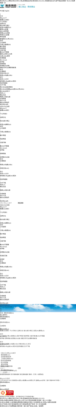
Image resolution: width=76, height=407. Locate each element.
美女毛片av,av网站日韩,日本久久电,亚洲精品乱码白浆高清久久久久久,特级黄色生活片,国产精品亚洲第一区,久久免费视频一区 (37, 2)
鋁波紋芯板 (3, 255)
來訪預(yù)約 (4, 104)
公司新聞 (3, 42)
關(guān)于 (3, 18)
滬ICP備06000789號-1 (53, 380)
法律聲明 (3, 318)
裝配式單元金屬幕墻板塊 (8, 67)
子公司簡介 (3, 21)
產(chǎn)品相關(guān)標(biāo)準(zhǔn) (12, 89)
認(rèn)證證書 (4, 31)
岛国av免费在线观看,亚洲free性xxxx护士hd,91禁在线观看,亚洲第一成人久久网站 (25, 400)
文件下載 (3, 85)
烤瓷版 (3, 375)
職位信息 (3, 95)
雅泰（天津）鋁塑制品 (36, 371)
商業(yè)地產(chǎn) (6, 75)
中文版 (2, 11)
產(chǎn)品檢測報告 (6, 87)
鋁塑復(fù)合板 (4, 65)
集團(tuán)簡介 (4, 20)
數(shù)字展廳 (4, 52)
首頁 (1, 16)
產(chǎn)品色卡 (5, 91)
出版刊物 (3, 50)
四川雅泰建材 (15, 371)
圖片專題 (3, 46)
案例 (1, 69)
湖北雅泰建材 (24, 371)
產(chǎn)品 (3, 60)
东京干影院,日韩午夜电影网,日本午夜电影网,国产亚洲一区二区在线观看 (23, 404)
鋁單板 (2, 62)
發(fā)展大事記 (4, 25)
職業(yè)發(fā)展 (5, 97)
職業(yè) (2, 93)
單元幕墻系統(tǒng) (7, 377)
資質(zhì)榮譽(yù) (5, 27)
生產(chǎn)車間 (5, 56)
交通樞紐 (3, 71)
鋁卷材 (2, 259)
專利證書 (3, 37)
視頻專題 (3, 48)
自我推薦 (3, 99)
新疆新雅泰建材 (5, 371)
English (7, 11)
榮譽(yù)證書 (4, 29)
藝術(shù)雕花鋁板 (7, 373)
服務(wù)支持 (4, 79)
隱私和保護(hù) (5, 317)
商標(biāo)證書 (4, 35)
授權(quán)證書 (5, 33)
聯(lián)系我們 (4, 102)
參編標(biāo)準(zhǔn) (6, 39)
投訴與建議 (3, 83)
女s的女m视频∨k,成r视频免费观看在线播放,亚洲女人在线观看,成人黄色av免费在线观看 (28, 402)
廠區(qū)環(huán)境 (6, 54)
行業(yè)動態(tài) (5, 44)
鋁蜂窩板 (3, 64)
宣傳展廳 (3, 58)
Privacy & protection (6, 307)
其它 (1, 77)
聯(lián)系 (3, 100)
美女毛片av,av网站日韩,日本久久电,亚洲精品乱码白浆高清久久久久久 (22, 398)
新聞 (1, 41)
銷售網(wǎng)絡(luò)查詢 (8, 81)
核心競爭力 (3, 315)
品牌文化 (3, 23)
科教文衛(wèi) (4, 73)
